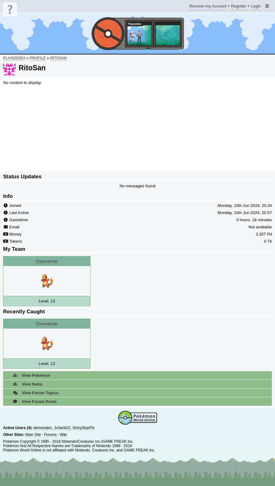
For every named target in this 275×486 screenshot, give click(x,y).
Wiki (63, 434)
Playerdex (14, 58)
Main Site (33, 434)
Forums (50, 434)
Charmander (47, 261)
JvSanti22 (62, 428)
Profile (38, 58)
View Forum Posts (33, 401)
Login (256, 7)
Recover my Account (207, 7)
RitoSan (58, 58)
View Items (26, 384)
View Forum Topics (33, 392)
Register (238, 7)
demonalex (43, 428)
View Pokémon (29, 375)
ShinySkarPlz (83, 428)
